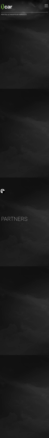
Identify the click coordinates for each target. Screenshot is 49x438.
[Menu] (46, 7)
